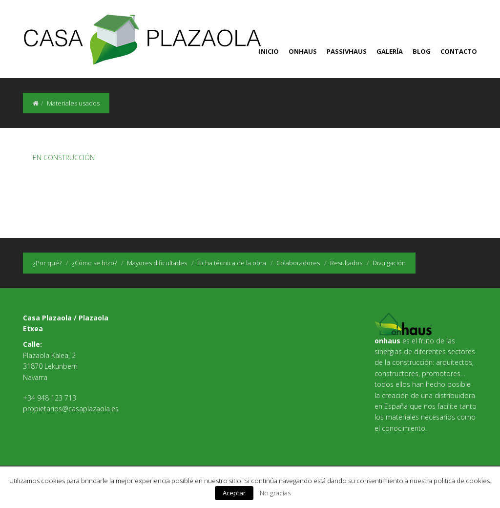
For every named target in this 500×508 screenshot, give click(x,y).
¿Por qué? (47, 262)
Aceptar (234, 492)
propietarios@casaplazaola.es (71, 408)
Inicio (269, 51)
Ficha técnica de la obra (231, 262)
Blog (422, 51)
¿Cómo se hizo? (94, 262)
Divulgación (389, 262)
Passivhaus (347, 51)
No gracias (275, 492)
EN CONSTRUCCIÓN (64, 157)
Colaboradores (298, 262)
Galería (389, 51)
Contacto (458, 51)
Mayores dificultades (157, 262)
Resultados (346, 262)
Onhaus (303, 51)
